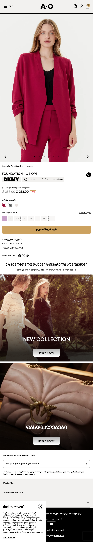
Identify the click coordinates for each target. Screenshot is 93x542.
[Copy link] (27, 255)
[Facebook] (19, 255)
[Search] (75, 6)
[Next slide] (87, 156)
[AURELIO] (46, 6)
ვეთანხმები (9, 538)
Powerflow (59, 536)
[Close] (40, 506)
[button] (34, 156)
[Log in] (81, 6)
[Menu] (5, 6)
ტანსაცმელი (18, 166)
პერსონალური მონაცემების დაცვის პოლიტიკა (58, 514)
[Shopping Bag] (87, 6)
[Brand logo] (11, 179)
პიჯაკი (30, 166)
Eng (11, 7)
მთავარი (6, 166)
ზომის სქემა (85, 213)
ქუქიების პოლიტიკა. (32, 532)
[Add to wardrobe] (88, 174)
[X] (23, 255)
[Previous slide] (5, 156)
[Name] (4, 205)
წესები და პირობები (55, 472)
